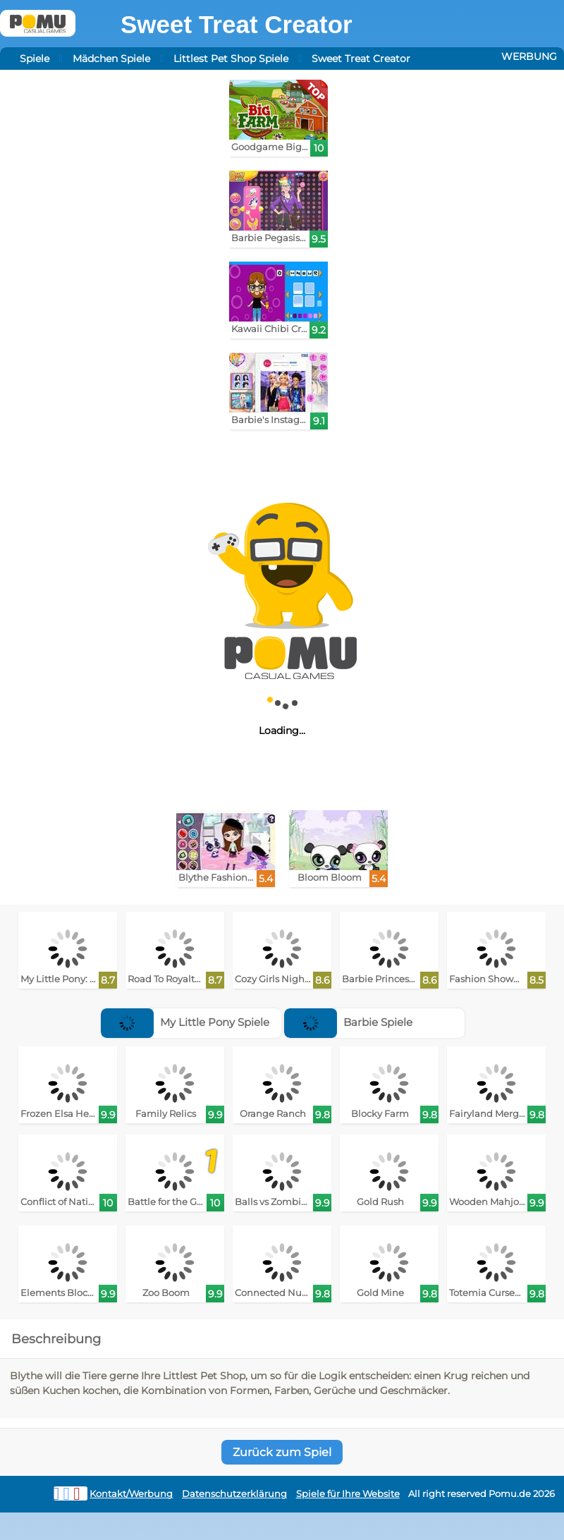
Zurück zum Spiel (282, 1452)
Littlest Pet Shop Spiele (230, 58)
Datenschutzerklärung (234, 1494)
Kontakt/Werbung (131, 1494)
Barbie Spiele (348, 1022)
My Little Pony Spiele (185, 1022)
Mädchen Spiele (111, 58)
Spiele (34, 58)
